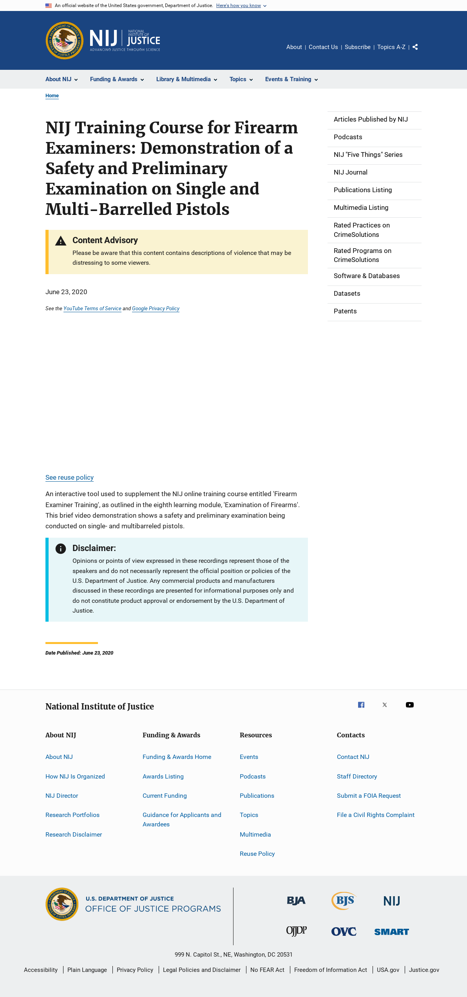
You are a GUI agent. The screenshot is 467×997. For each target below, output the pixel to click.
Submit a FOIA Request (369, 795)
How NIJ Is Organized (75, 776)
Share (422, 52)
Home (52, 95)
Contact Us (323, 47)
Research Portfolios (72, 815)
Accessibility (41, 969)
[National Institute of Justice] (392, 907)
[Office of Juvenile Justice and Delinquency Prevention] (296, 938)
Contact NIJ (353, 756)
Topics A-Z (391, 47)
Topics (249, 815)
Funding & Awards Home (177, 756)
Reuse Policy (257, 853)
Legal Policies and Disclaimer (202, 969)
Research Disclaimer (73, 834)
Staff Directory (357, 776)
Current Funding (165, 795)
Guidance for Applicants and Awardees (182, 819)
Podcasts (253, 776)
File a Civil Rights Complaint (376, 815)
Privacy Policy (135, 969)
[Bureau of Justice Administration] (296, 907)
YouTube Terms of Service (92, 308)
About (294, 47)
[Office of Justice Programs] (64, 40)
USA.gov (388, 969)
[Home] (125, 40)
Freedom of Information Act (330, 969)
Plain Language (87, 969)
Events (249, 756)
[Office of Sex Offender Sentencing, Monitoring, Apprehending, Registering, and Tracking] (392, 936)
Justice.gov (424, 969)
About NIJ (59, 756)
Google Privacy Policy (155, 308)
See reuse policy (69, 477)
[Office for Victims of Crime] (344, 937)
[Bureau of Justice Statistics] (344, 911)
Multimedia (255, 834)
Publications (257, 795)
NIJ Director (61, 795)
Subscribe (358, 47)
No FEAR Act (267, 969)
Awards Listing (163, 776)
